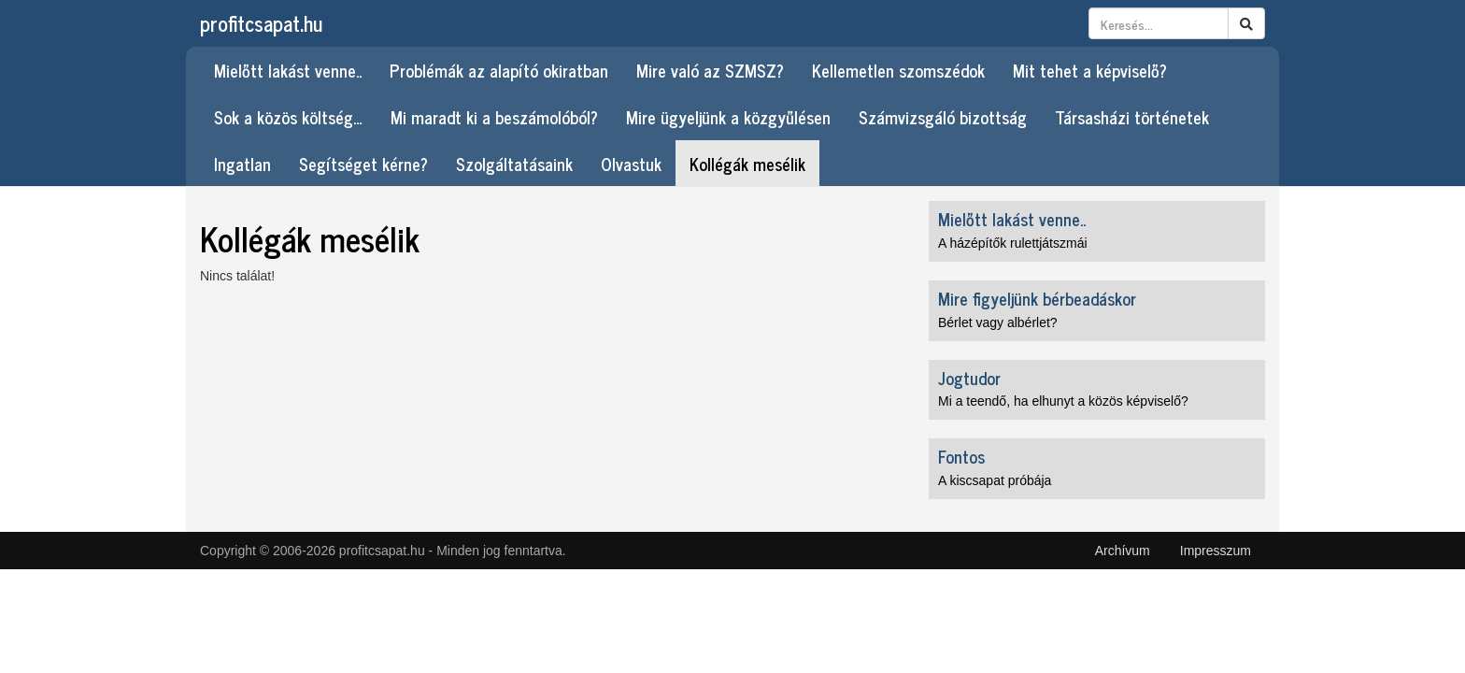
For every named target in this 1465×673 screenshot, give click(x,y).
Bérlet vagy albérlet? (998, 322)
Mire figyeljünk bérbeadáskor (1037, 298)
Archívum (1122, 550)
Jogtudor (969, 378)
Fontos (961, 456)
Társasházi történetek (1132, 117)
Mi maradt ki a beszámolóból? (494, 117)
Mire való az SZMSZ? (710, 70)
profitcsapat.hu (261, 23)
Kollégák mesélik (747, 164)
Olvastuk (631, 164)
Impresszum (1215, 550)
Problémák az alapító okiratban (499, 70)
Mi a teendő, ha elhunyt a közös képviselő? (1063, 401)
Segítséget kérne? (363, 164)
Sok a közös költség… (288, 117)
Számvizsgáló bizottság (943, 117)
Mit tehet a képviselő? (1090, 70)
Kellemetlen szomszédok (898, 70)
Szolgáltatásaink (514, 164)
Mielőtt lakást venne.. (288, 70)
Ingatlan (242, 164)
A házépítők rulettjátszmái (1013, 243)
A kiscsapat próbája (994, 480)
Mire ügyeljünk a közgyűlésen (728, 117)
